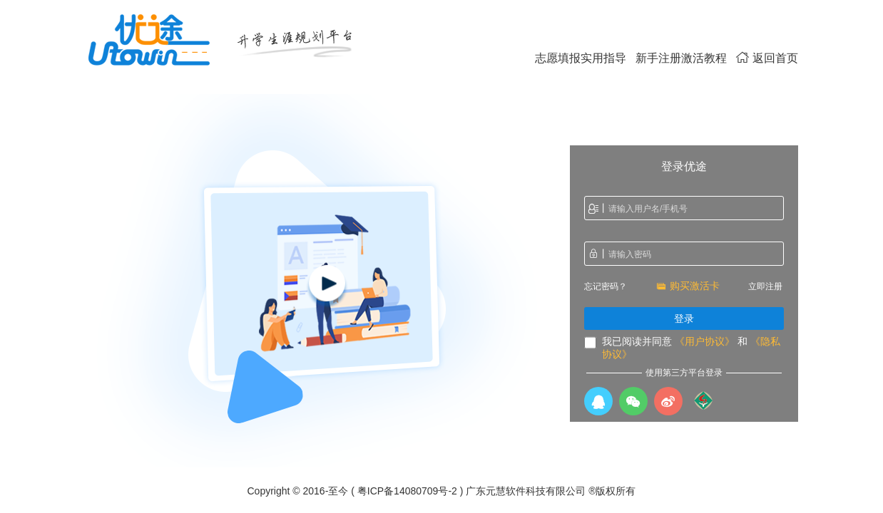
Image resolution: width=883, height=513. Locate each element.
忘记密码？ (605, 286)
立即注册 (765, 286)
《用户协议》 (705, 341)
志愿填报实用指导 (580, 58)
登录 (684, 318)
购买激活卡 (688, 285)
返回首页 (767, 58)
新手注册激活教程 (681, 58)
